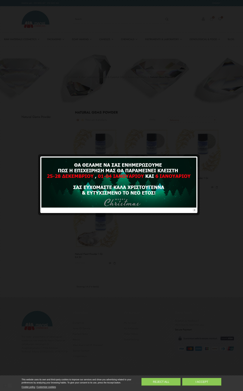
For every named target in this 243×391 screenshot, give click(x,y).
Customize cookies (46, 387)
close (197, 220)
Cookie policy (28, 387)
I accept (202, 381)
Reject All (161, 381)
